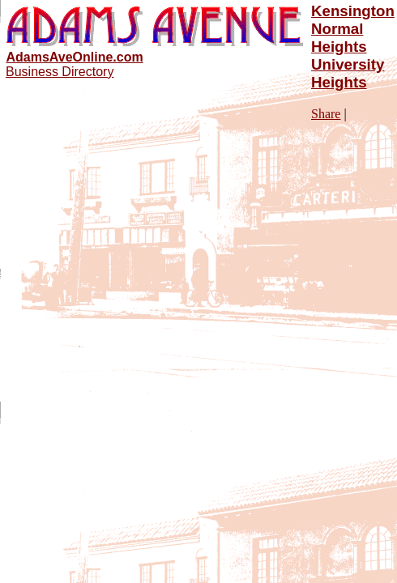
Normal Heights (339, 37)
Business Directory (59, 72)
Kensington (353, 10)
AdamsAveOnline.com (74, 57)
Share (325, 114)
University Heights (347, 73)
